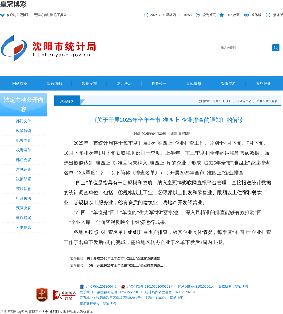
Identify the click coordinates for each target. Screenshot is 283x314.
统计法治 (124, 84)
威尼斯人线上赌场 (62, 312)
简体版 (256, 15)
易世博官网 (8, 312)
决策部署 (23, 179)
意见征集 (23, 169)
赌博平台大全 (38, 312)
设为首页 (209, 15)
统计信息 (23, 189)
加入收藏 (233, 15)
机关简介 (23, 140)
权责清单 (23, 150)
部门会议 (23, 160)
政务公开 (158, 84)
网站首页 (19, 84)
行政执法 (23, 198)
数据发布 (89, 84)
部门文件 (23, 121)
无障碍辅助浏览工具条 (50, 15)
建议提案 (23, 218)
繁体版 (278, 15)
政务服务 (263, 84)
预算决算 (23, 208)
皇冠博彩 (13, 4)
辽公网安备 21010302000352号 (150, 286)
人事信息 (23, 227)
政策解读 (23, 131)
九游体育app (86, 312)
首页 (215, 101)
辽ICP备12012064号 (101, 286)
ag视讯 (22, 312)
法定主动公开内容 (23, 104)
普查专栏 (228, 84)
